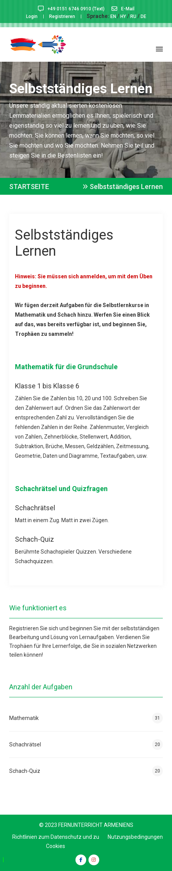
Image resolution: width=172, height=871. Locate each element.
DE (143, 16)
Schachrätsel (86, 744)
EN (113, 16)
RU (133, 16)
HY (123, 16)
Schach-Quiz (86, 771)
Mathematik (86, 718)
